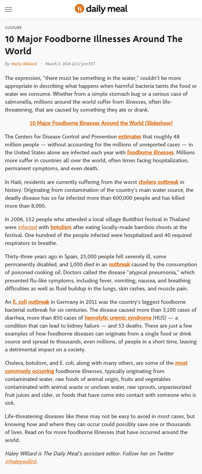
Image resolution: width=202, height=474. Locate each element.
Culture (13, 28)
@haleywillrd (20, 461)
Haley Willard (24, 63)
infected (27, 227)
